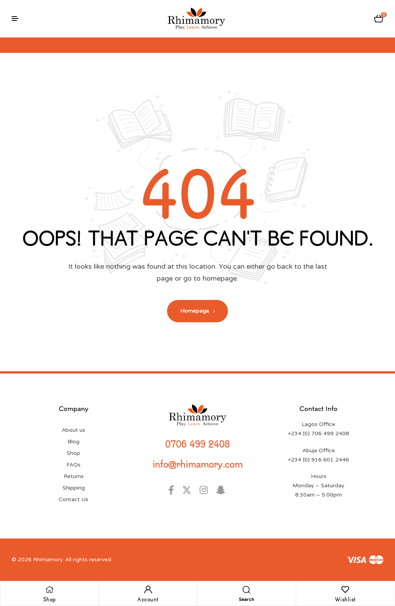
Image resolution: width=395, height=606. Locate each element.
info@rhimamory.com (197, 463)
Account (148, 599)
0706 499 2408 (197, 443)
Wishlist (345, 599)
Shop (49, 599)
